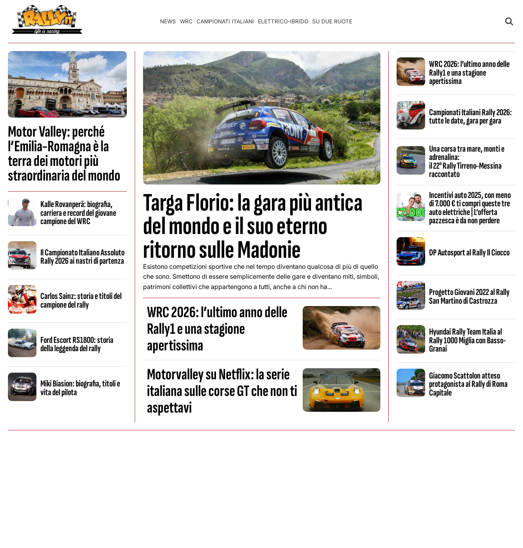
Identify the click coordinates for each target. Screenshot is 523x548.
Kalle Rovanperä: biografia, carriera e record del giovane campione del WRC (78, 213)
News (168, 21)
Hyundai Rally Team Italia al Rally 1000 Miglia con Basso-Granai (467, 340)
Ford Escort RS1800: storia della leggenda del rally (76, 344)
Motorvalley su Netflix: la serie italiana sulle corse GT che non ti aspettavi (222, 391)
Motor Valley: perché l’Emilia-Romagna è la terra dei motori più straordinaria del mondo (64, 153)
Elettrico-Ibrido (283, 21)
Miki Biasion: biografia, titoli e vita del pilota (80, 388)
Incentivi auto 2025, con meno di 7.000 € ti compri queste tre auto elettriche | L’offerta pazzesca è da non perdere (470, 208)
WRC (186, 21)
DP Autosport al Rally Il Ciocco (469, 252)
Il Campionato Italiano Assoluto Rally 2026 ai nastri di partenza (82, 256)
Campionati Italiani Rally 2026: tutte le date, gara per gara (470, 116)
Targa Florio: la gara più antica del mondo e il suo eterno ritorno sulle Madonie (253, 226)
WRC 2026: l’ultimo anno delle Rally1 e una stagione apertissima (217, 329)
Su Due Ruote (332, 21)
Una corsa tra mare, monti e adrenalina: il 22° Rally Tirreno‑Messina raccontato (466, 161)
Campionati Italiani (225, 21)
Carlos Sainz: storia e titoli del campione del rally (81, 300)
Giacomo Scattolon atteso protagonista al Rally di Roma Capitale (468, 384)
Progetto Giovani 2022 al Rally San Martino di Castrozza (469, 296)
